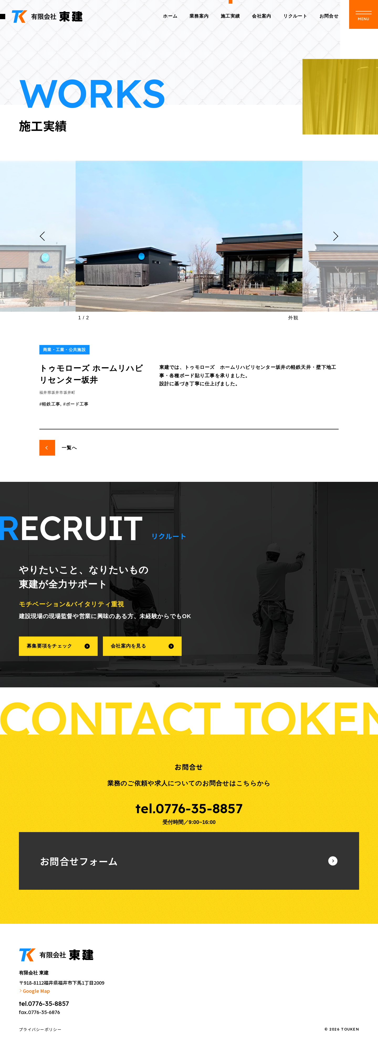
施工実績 (230, 16)
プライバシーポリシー (40, 1029)
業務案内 (199, 16)
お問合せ (329, 16)
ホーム (170, 16)
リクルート (295, 16)
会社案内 (261, 16)
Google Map (36, 990)
